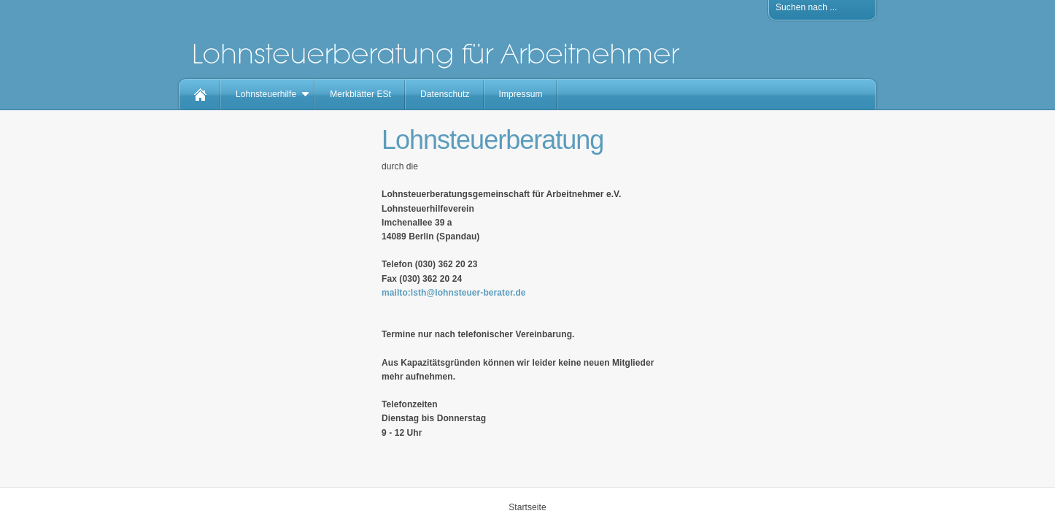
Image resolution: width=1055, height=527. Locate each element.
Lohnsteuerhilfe (266, 94)
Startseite (527, 507)
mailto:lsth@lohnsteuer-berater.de (454, 293)
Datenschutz (445, 94)
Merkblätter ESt (360, 94)
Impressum (521, 94)
